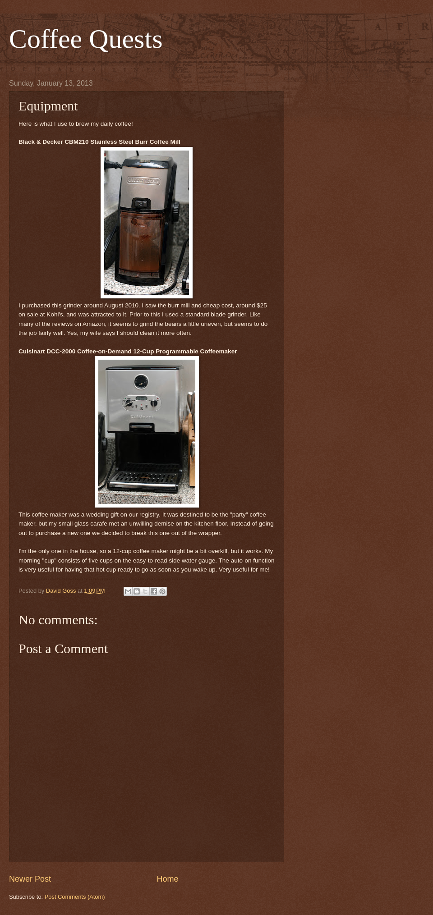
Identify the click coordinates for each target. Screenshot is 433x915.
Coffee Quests (86, 39)
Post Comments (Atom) (75, 896)
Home (168, 878)
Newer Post (30, 878)
